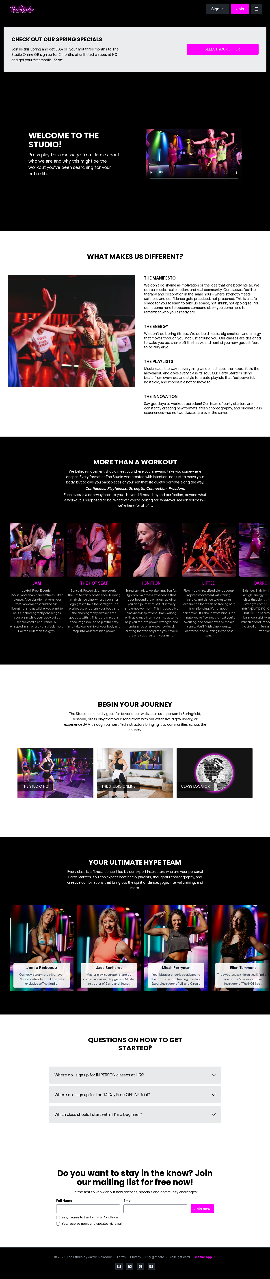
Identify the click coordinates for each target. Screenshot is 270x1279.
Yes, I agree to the (90, 1217)
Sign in (217, 9)
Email (127, 1200)
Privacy (135, 1257)
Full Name (64, 1200)
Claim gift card (179, 1257)
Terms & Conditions (104, 1217)
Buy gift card (154, 1257)
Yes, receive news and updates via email (92, 1223)
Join (240, 9)
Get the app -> (204, 1257)
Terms (121, 1257)
